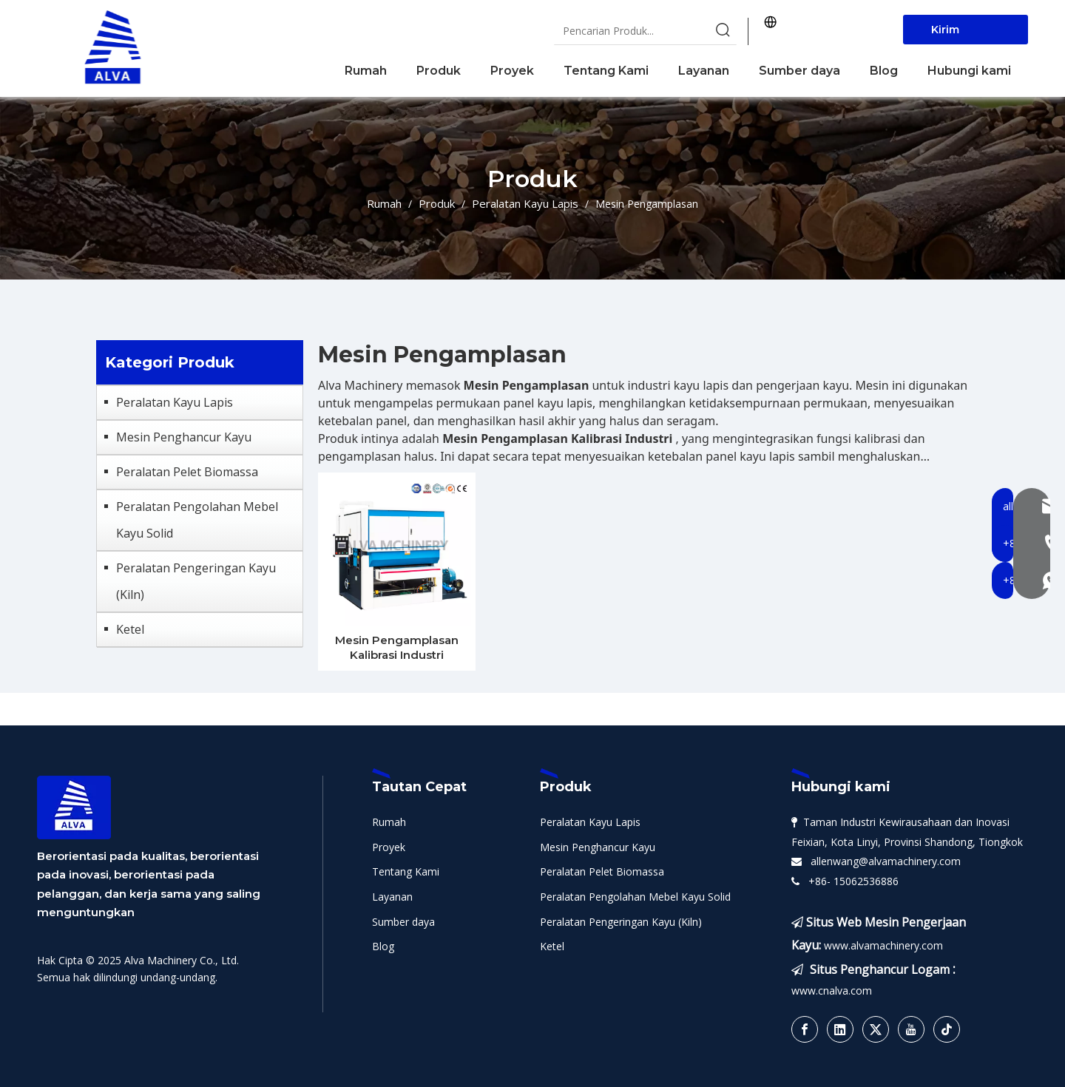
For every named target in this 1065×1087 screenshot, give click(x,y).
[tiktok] (946, 1029)
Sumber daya (403, 922)
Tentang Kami (405, 871)
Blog (383, 946)
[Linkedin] (840, 1029)
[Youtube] (911, 1029)
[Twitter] (875, 1029)
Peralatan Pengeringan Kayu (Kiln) (196, 581)
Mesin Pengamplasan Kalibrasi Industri (397, 647)
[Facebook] (804, 1029)
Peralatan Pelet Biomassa (187, 472)
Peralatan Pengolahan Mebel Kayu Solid (197, 519)
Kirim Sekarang (957, 33)
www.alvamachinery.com (883, 945)
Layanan (392, 897)
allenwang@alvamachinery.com (883, 861)
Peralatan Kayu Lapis (174, 402)
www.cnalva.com (831, 990)
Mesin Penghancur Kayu (183, 437)
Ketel (130, 629)
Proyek (388, 847)
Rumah (389, 822)
